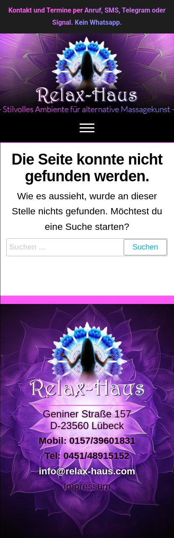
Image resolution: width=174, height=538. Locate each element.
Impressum (86, 486)
